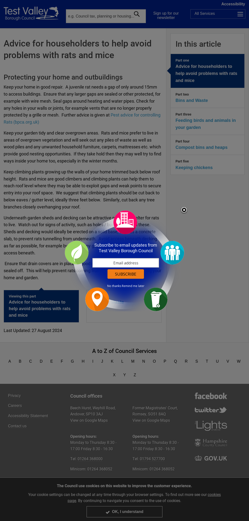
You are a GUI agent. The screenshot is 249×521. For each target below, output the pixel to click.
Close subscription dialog (184, 210)
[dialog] (124, 260)
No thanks (114, 286)
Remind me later (133, 286)
